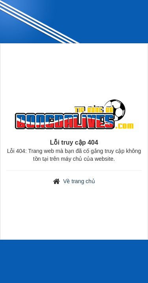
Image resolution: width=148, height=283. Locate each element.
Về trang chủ (79, 181)
